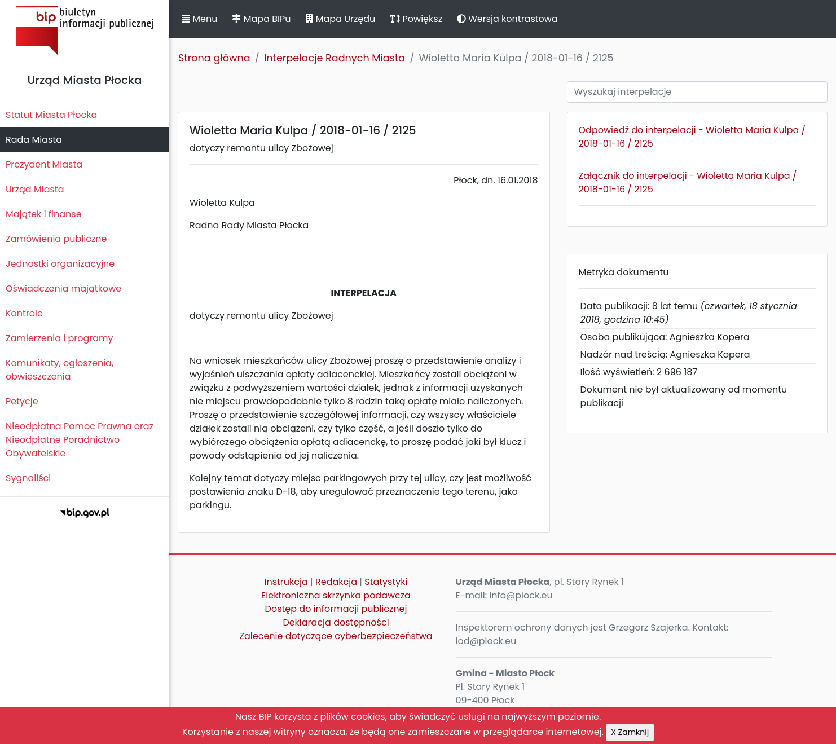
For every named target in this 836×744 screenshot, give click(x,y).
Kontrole (24, 313)
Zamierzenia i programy (59, 338)
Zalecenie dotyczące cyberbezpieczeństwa (335, 635)
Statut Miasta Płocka (51, 114)
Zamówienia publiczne (56, 238)
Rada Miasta (34, 139)
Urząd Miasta (35, 189)
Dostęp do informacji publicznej (336, 608)
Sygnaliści (28, 478)
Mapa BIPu (261, 18)
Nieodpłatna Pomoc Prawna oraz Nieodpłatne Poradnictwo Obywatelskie (79, 440)
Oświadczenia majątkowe (63, 288)
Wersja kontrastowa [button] (507, 18)
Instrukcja (286, 581)
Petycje (22, 401)
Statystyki (385, 581)
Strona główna (214, 58)
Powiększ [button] (416, 18)
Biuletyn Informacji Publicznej (84, 30)
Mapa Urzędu (340, 18)
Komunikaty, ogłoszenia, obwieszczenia (59, 369)
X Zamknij (630, 732)
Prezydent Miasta (44, 164)
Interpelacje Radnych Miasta (334, 58)
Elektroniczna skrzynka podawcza (336, 595)
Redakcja (336, 581)
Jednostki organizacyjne (60, 263)
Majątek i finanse (44, 214)
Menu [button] (199, 18)
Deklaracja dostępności (336, 622)
